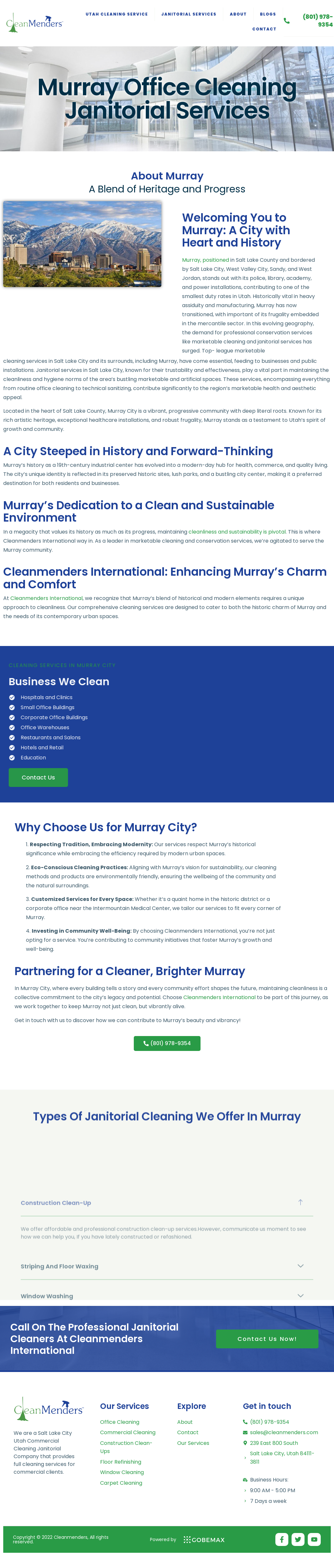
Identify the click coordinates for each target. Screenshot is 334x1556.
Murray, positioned (205, 307)
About (238, 14)
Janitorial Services (188, 14)
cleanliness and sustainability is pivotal (237, 532)
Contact (264, 29)
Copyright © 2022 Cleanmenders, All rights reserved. (61, 1539)
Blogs (268, 14)
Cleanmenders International (46, 598)
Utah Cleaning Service (117, 14)
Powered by (163, 1539)
